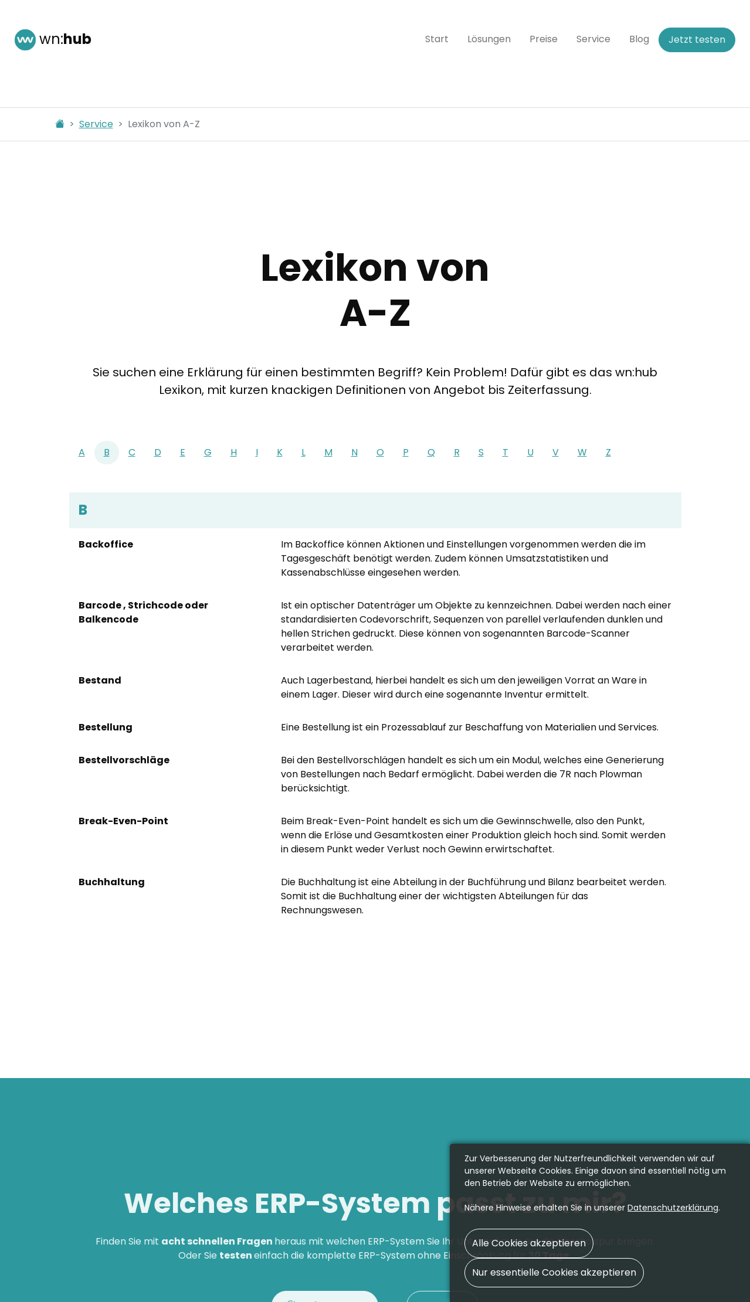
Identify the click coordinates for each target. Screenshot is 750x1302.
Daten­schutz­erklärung (672, 1207)
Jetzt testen (696, 39)
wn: (53, 39)
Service (593, 39)
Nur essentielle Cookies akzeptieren (554, 1272)
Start (437, 39)
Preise (544, 39)
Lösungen (489, 39)
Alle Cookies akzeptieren (529, 1243)
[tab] (81, 452)
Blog (639, 39)
